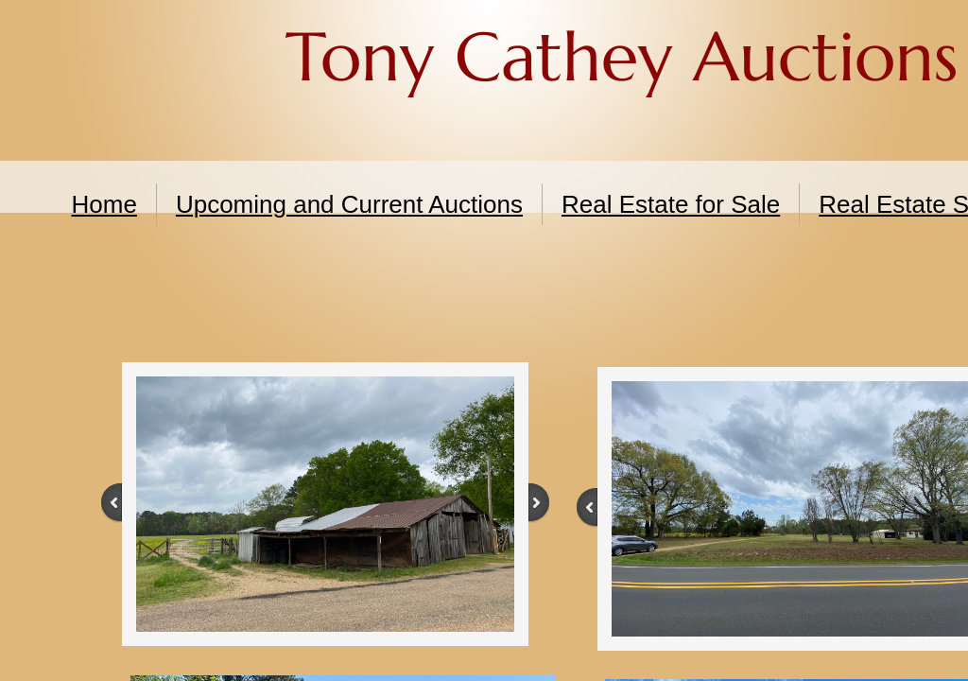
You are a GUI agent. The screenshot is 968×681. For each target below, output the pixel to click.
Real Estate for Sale (671, 204)
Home (104, 204)
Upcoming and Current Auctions (349, 204)
